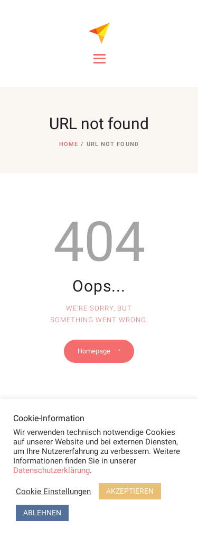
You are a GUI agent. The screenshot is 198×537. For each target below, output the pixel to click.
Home (68, 144)
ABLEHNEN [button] (42, 512)
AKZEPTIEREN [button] (130, 491)
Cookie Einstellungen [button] (53, 491)
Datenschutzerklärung (51, 470)
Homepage (94, 351)
